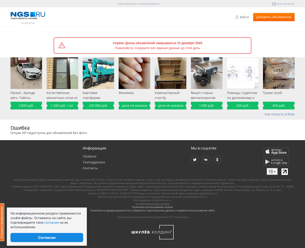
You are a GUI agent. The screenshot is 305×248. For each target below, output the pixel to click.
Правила (89, 156)
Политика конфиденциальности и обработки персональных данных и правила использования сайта (152, 210)
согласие (51, 222)
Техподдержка (94, 162)
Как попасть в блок (280, 114)
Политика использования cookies (152, 207)
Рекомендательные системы (152, 203)
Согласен (46, 237)
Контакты (90, 168)
